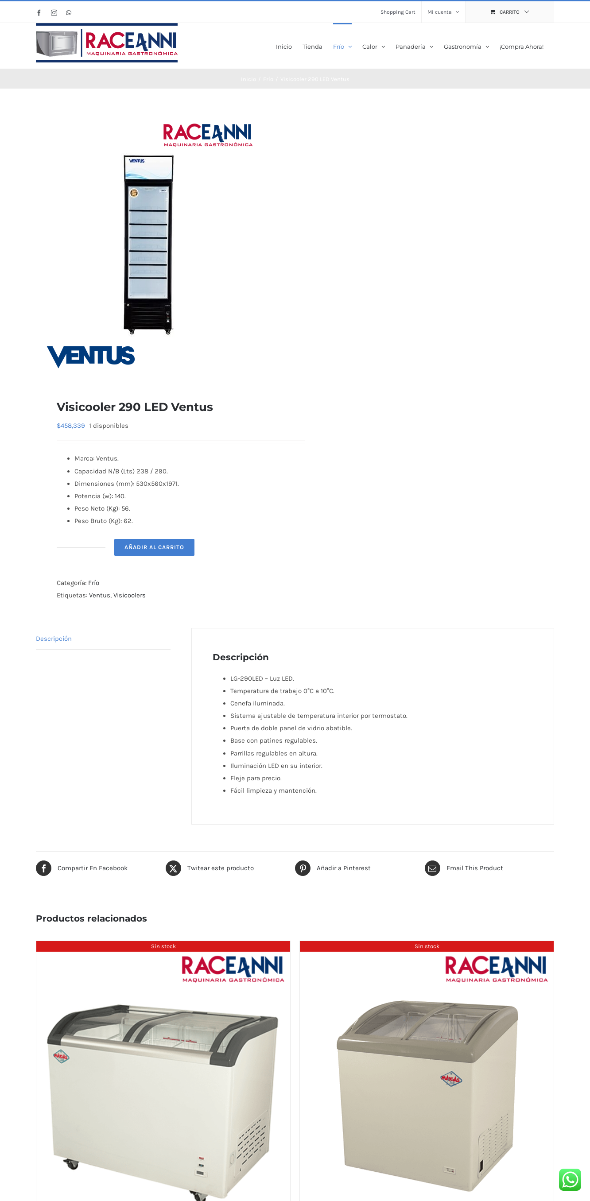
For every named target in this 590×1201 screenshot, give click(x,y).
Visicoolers (129, 594)
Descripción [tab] (54, 638)
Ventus (99, 594)
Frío (93, 582)
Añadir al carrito (154, 546)
